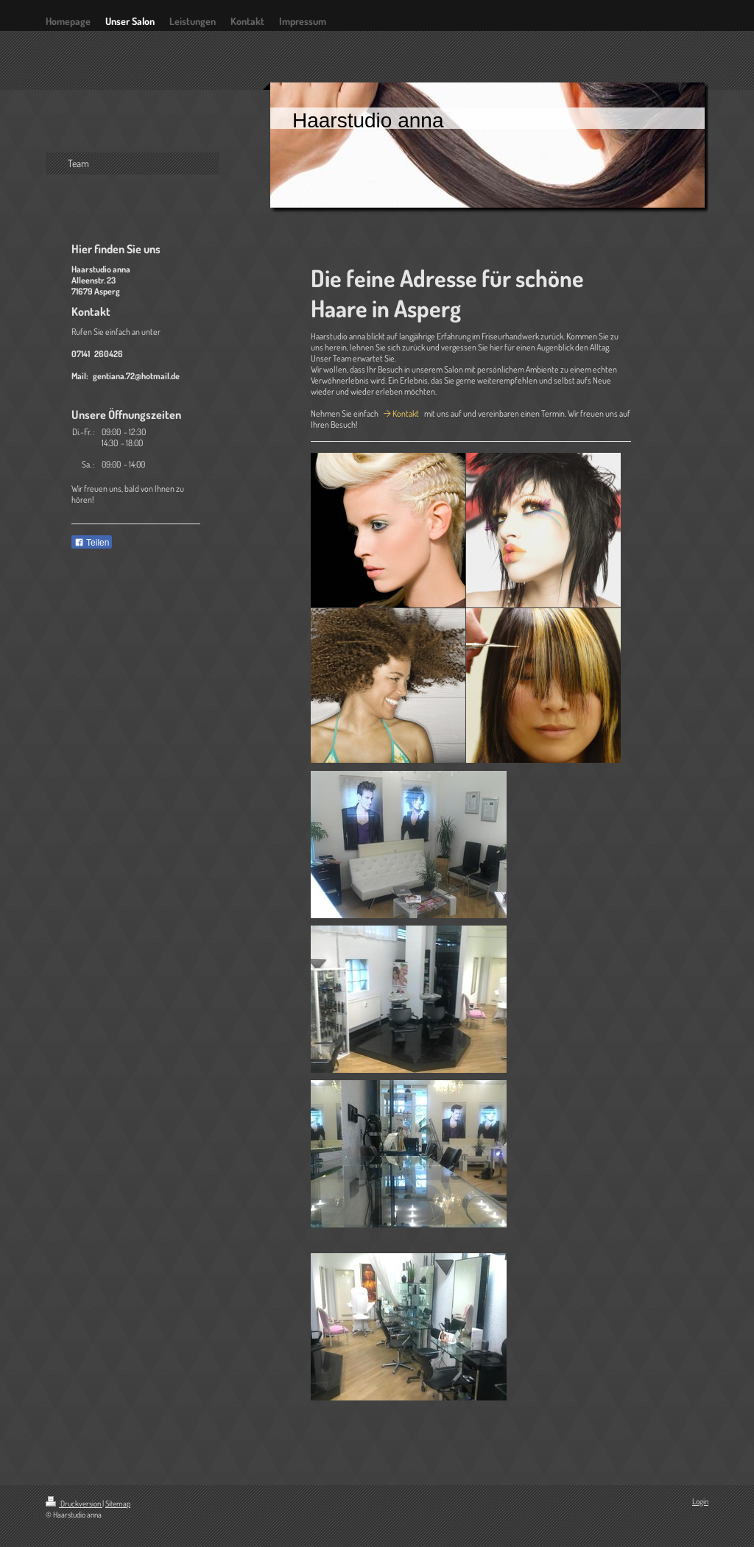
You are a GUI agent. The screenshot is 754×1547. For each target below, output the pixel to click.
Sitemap (117, 1503)
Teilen (91, 543)
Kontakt (405, 413)
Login (700, 1501)
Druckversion (74, 1503)
